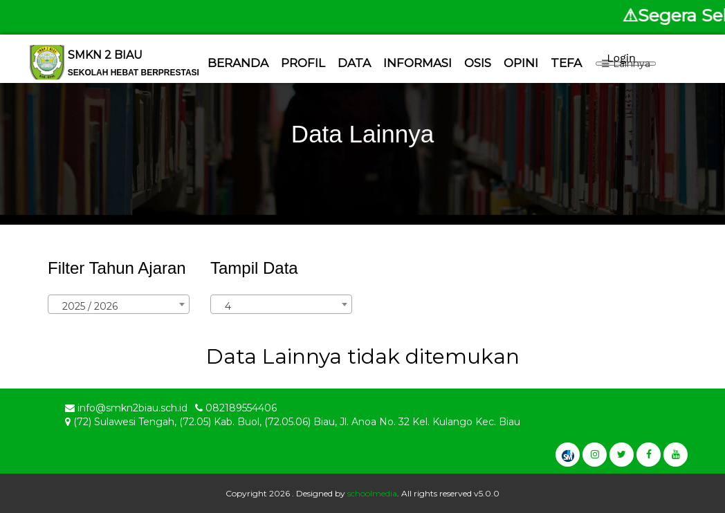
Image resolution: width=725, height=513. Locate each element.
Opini (521, 62)
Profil (303, 62)
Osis (477, 62)
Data (354, 62)
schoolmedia (372, 493)
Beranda (238, 62)
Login (621, 57)
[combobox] (119, 304)
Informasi (417, 62)
